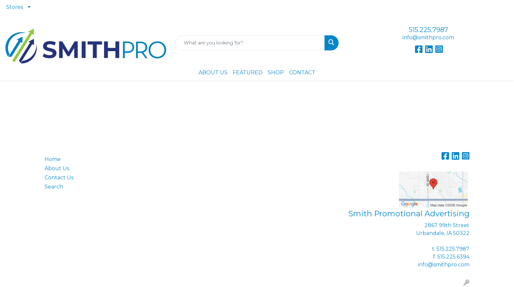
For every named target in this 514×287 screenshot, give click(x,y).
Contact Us (59, 177)
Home (53, 159)
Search (54, 187)
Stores (14, 7)
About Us (57, 168)
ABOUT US (213, 72)
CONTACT (302, 72)
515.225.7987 (428, 30)
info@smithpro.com (428, 37)
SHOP (276, 72)
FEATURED (248, 72)
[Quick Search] (250, 42)
